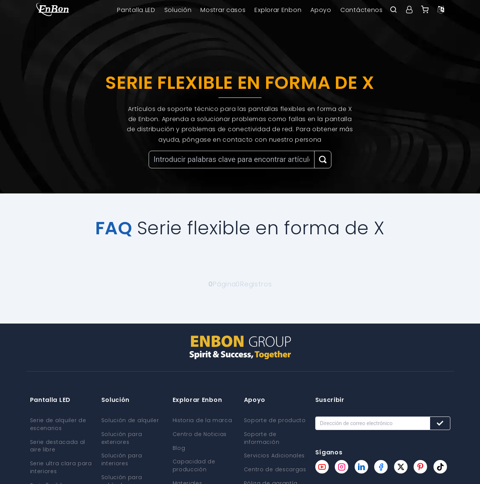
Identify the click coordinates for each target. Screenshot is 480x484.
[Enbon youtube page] (322, 467)
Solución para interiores (121, 458)
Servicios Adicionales (275, 455)
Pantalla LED (136, 10)
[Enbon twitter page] (401, 467)
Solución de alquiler (130, 420)
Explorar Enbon (277, 10)
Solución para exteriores (121, 437)
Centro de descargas (275, 468)
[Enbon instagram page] (341, 467)
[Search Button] (322, 159)
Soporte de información (262, 437)
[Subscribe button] (440, 423)
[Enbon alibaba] (425, 10)
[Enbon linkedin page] (361, 467)
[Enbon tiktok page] (440, 467)
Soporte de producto (275, 420)
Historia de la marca (203, 420)
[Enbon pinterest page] (420, 467)
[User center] (409, 10)
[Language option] (441, 10)
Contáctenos (361, 10)
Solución (178, 10)
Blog (179, 447)
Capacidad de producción (194, 464)
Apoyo (320, 10)
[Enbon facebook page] (381, 467)
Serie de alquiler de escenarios (58, 424)
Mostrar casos (222, 10)
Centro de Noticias (200, 434)
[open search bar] (393, 10)
